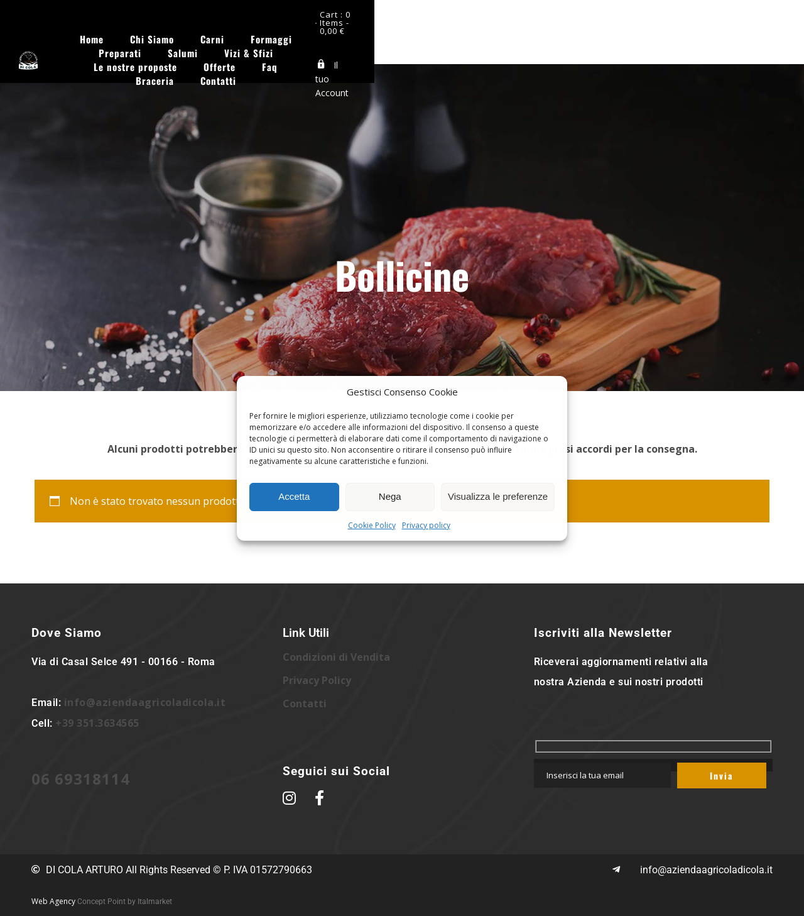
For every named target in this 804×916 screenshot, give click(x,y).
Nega (390, 496)
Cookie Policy (372, 525)
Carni (270, 33)
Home (149, 33)
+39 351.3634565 (97, 723)
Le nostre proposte (619, 33)
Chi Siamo (210, 33)
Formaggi (329, 33)
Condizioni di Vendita (336, 657)
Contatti (482, 47)
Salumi (460, 33)
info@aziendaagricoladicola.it (145, 702)
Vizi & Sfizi (526, 33)
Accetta (294, 496)
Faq (365, 47)
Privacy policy (426, 525)
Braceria (418, 47)
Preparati (397, 33)
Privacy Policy (317, 680)
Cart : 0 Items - (731, 17)
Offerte (315, 47)
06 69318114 (80, 778)
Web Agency (53, 901)
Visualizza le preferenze (498, 496)
